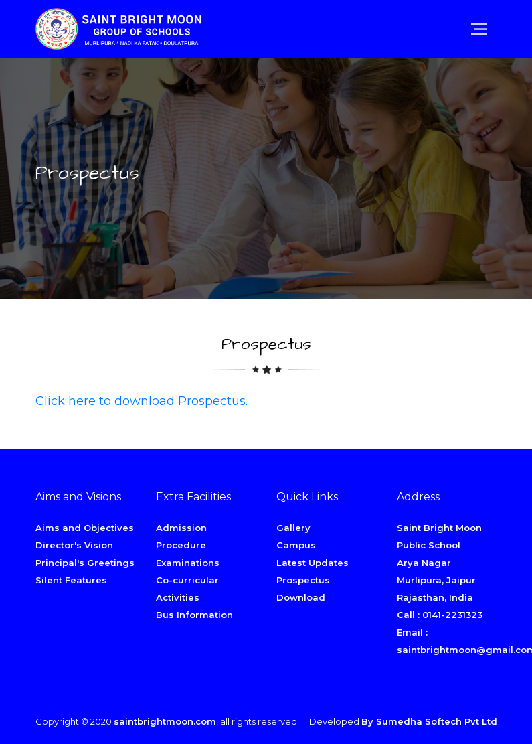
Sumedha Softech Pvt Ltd (436, 721)
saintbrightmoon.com (165, 721)
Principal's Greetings (85, 562)
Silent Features (71, 580)
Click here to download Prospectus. (141, 401)
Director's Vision (74, 545)
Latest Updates (312, 562)
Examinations (187, 562)
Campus (296, 545)
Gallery (293, 527)
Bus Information (194, 614)
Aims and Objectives (84, 527)
